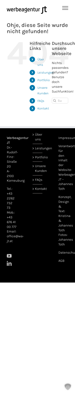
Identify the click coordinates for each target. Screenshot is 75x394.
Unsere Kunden (37, 168)
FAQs (40, 101)
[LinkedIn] (9, 263)
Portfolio (43, 80)
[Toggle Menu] (65, 8)
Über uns (37, 136)
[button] (68, 387)
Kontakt (43, 108)
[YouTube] (9, 255)
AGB (61, 261)
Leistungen (45, 72)
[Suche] (55, 100)
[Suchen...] (60, 100)
